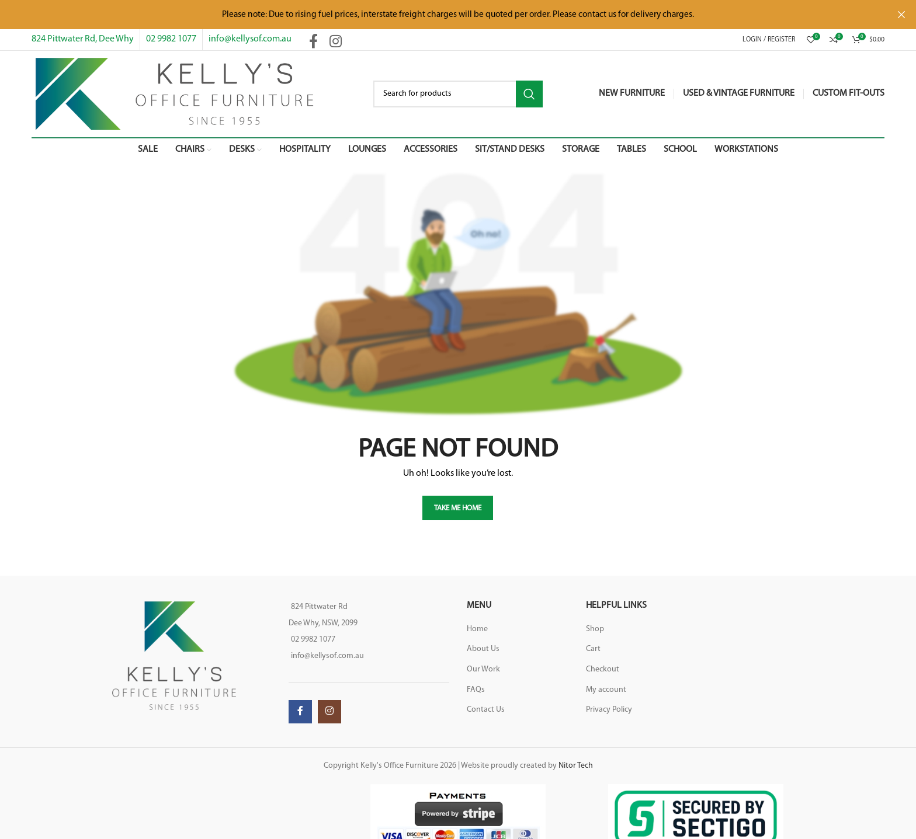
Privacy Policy (609, 709)
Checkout (602, 669)
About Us (483, 649)
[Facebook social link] (313, 43)
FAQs (476, 689)
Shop (595, 629)
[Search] (458, 94)
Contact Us (486, 709)
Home (477, 629)
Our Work (483, 669)
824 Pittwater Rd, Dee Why (83, 39)
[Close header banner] (901, 14)
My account (606, 689)
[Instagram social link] (336, 43)
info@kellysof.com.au (250, 39)
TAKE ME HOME (457, 508)
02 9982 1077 (171, 39)
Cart (593, 649)
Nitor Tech (575, 765)
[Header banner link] (440, 14)
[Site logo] (174, 93)
